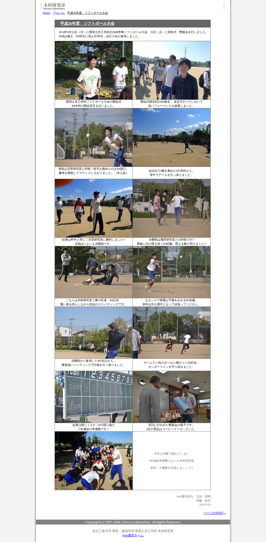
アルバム (59, 13)
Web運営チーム (133, 535)
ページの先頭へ (214, 513)
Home (46, 13)
